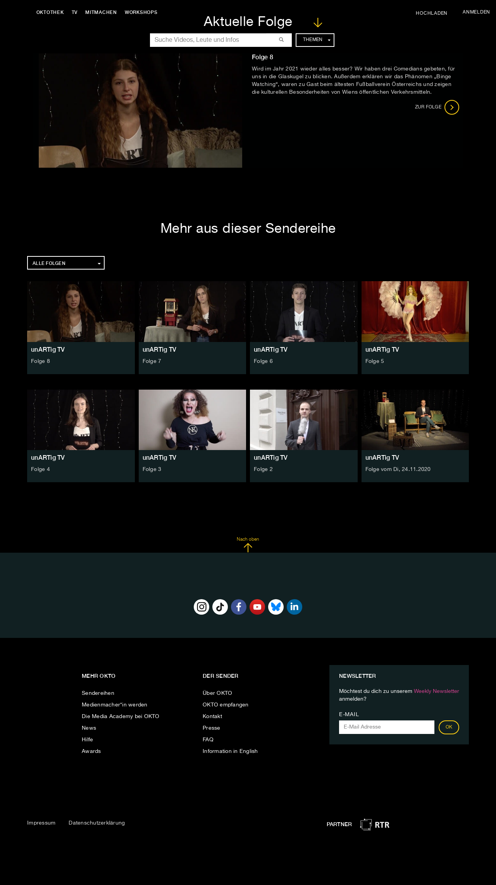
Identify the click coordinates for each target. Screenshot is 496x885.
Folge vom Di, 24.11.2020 (398, 469)
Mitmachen (102, 12)
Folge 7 (152, 361)
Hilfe (87, 739)
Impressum (41, 823)
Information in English (230, 751)
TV (75, 12)
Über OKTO (217, 693)
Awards (91, 751)
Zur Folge (437, 107)
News (89, 728)
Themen (317, 40)
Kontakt (212, 716)
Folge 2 (263, 469)
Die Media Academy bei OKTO (121, 716)
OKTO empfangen (226, 705)
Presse (211, 728)
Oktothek (50, 12)
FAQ (208, 739)
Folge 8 (40, 361)
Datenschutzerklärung (97, 823)
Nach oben (248, 545)
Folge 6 (263, 361)
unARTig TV (48, 349)
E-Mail (349, 714)
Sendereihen (98, 693)
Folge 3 (152, 469)
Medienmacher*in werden (115, 705)
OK (449, 727)
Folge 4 (40, 469)
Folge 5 (374, 361)
